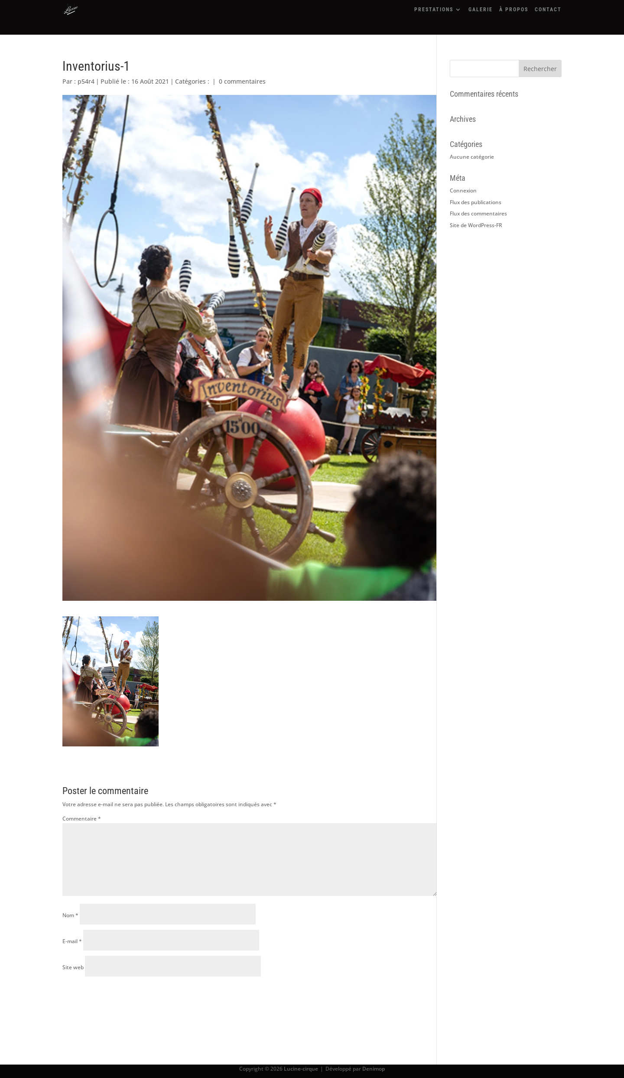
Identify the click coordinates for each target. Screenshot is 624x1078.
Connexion (463, 190)
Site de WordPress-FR (476, 225)
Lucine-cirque (301, 1068)
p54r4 (86, 81)
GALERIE (480, 10)
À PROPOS (513, 10)
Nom (70, 915)
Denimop (373, 1068)
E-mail (72, 941)
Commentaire (81, 818)
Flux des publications (475, 202)
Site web (73, 967)
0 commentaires (242, 81)
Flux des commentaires (478, 213)
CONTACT (548, 10)
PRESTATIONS (433, 10)
